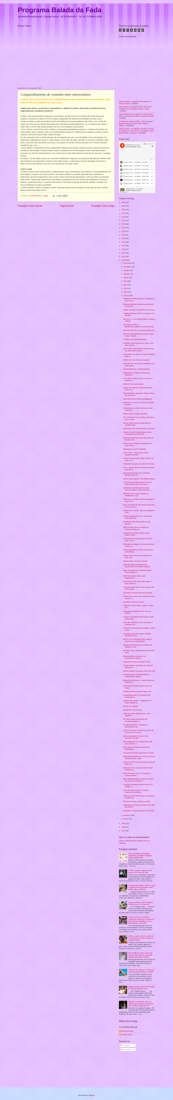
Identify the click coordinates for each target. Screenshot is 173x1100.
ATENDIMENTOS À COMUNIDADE (136, 369)
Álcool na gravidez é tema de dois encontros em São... (135, 737)
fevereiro (126, 815)
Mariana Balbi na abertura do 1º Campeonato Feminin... (135, 657)
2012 (124, 253)
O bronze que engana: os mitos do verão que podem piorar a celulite (141, 971)
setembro (127, 274)
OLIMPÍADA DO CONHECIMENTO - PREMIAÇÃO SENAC (136, 676)
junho (125, 285)
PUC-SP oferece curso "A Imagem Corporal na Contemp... (136, 791)
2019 (124, 228)
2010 (124, 260)
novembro (127, 267)
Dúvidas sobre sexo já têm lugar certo (137, 691)
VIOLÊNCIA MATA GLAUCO (133, 602)
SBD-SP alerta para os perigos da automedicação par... (135, 528)
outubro (126, 270)
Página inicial (67, 205)
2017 (124, 235)
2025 (124, 206)
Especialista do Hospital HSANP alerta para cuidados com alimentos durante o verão (135, 108)
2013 (124, 249)
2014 (124, 246)
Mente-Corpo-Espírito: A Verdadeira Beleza (139, 479)
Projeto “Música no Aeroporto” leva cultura (138, 310)
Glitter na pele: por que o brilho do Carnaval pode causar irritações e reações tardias (141, 938)
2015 (124, 242)
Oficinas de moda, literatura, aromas (136, 801)
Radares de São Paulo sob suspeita (136, 360)
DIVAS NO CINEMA (130, 706)
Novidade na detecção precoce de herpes (138, 811)
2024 (124, 209)
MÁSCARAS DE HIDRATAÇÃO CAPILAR (138, 429)
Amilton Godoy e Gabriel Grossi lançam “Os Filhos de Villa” (140, 871)
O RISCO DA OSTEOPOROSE (134, 339)
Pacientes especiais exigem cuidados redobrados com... (137, 635)
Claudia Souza (126, 1035)
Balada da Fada (127, 1031)
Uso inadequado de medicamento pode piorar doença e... (137, 743)
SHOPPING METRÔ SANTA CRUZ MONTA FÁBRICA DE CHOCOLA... (137, 489)
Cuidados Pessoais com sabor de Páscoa (138, 464)
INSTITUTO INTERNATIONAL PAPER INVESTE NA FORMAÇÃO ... (137, 640)
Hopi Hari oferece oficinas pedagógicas (137, 399)
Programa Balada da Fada (60, 10)
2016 (124, 238)
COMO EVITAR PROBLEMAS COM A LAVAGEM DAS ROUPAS (137, 433)
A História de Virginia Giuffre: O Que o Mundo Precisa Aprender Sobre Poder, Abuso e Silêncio (136, 123)
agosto (126, 277)
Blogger (91, 1095)
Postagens (125, 1045)
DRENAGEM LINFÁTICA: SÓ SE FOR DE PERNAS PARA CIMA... (139, 757)
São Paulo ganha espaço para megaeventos (134, 577)
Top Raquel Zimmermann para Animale (137, 593)
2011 (124, 256)
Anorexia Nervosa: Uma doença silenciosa (139, 330)
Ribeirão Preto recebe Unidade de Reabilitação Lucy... (136, 495)
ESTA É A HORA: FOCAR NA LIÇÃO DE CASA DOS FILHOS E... (138, 731)
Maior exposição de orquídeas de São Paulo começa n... (137, 571)
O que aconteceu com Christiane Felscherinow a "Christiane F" (140, 903)
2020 (124, 224)
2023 (124, 213)
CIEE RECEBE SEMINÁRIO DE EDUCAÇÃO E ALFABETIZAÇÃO (136, 566)
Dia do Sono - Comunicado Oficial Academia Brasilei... (135, 454)
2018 (124, 231)
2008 (124, 827)
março (126, 296)
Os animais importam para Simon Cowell (138, 753)
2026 (124, 202)
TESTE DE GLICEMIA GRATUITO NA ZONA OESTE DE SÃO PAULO (137, 483)
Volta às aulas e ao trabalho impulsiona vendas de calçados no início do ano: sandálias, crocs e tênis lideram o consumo (137, 131)
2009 (124, 823)
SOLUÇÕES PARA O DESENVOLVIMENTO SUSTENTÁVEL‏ (138, 326)
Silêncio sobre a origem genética (135, 414)
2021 (124, 220)
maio (125, 288)
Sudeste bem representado (133, 384)
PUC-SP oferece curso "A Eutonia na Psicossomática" (137, 774)
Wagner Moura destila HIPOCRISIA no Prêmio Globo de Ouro (141, 988)
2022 (124, 217)
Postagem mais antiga (102, 205)
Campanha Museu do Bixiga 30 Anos (137, 662)
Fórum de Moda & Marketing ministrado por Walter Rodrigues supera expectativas (140, 855)
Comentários (126, 1049)
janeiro (126, 819)
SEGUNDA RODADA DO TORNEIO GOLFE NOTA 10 (136, 474)
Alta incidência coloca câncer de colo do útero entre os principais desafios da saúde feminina (136, 115)
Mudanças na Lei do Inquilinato (134, 449)
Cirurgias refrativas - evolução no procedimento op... (135, 726)
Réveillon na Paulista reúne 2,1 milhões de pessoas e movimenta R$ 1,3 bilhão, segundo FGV (140, 1004)
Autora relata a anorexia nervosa (135, 561)
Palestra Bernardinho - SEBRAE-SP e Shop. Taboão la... (137, 702)
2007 (124, 831)
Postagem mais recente (30, 205)
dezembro (127, 263)
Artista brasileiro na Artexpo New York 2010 (139, 671)
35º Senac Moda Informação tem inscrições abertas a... (135, 720)
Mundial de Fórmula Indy (132, 710)
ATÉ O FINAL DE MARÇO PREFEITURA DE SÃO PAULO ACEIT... (138, 350)
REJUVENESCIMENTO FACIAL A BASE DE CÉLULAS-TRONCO (138, 780)
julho (125, 281)
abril (125, 292)
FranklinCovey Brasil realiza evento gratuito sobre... (136, 534)
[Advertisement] (137, 1069)
